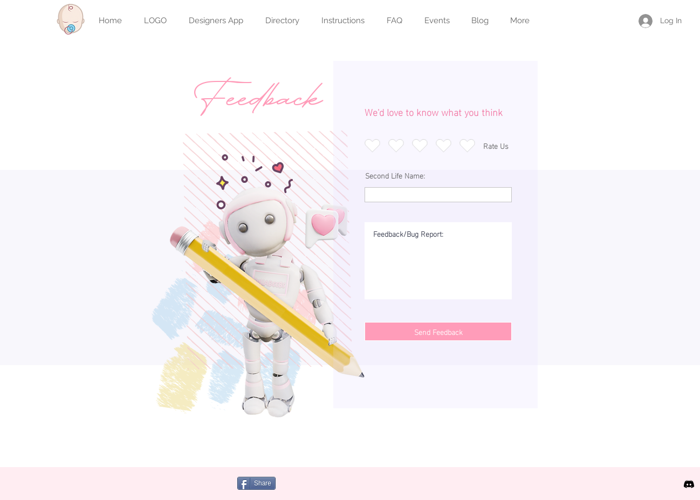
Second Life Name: (395, 175)
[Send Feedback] (438, 331)
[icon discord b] (689, 484)
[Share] (256, 483)
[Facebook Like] (349, 489)
